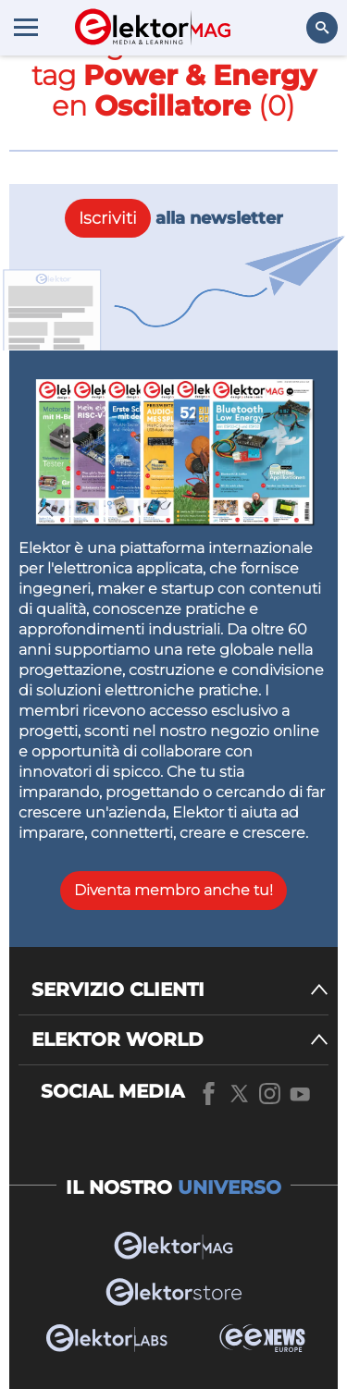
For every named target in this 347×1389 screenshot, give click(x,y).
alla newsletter (174, 218)
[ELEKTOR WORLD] (179, 1040)
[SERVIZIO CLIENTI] (179, 990)
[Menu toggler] (26, 27)
